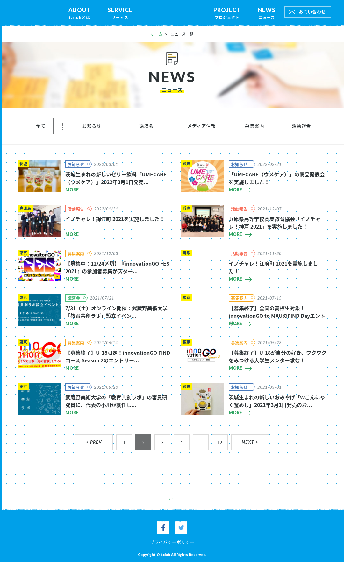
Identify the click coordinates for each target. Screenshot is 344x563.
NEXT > (250, 443)
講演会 (146, 126)
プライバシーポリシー (172, 542)
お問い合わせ (312, 12)
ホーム (156, 34)
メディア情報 (201, 126)
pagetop (172, 501)
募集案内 (254, 126)
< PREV (94, 443)
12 (219, 443)
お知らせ (91, 126)
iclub (172, 13)
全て (41, 126)
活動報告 (301, 126)
